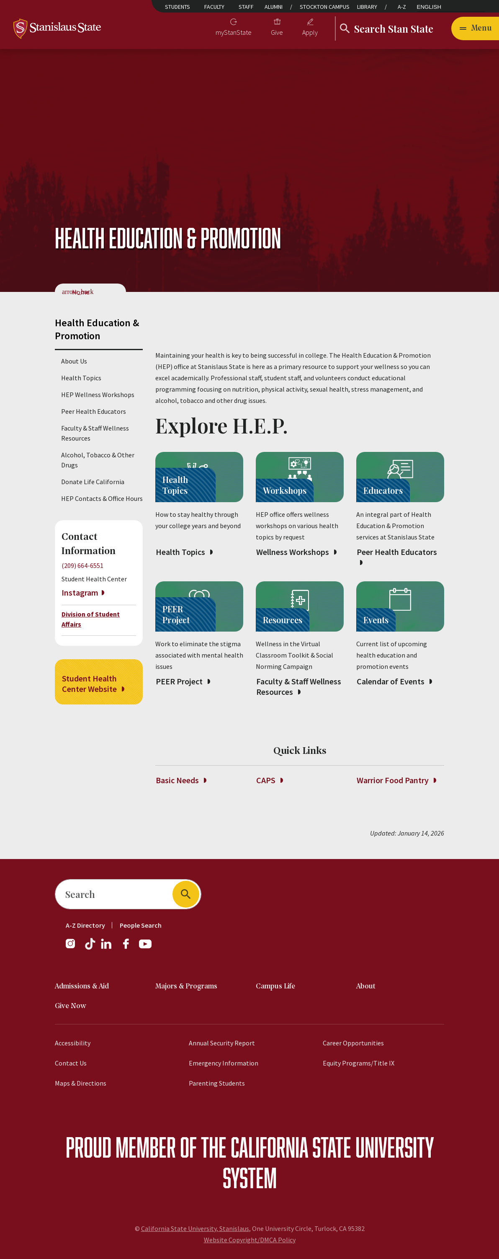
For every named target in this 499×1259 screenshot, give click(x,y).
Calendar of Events (394, 681)
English (429, 7)
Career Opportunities (353, 1043)
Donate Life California (92, 481)
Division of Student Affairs (91, 619)
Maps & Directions (80, 1083)
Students (177, 6)
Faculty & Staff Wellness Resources (95, 433)
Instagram (80, 592)
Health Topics (81, 378)
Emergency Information (223, 1063)
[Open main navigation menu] (475, 28)
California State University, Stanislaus (195, 1228)
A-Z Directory (85, 925)
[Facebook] (129, 948)
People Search (141, 925)
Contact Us (71, 1063)
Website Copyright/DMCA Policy (250, 1240)
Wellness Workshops (296, 552)
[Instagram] (74, 948)
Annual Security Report (222, 1043)
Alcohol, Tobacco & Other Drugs (97, 460)
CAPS (269, 780)
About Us (74, 361)
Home (81, 292)
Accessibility (72, 1043)
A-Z (402, 6)
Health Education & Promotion (97, 329)
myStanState (234, 32)
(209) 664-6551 (82, 565)
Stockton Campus (325, 6)
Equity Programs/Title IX (358, 1063)
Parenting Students (217, 1083)
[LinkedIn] (107, 948)
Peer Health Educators (93, 411)
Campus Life (275, 987)
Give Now (70, 1006)
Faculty (214, 6)
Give (277, 32)
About (366, 987)
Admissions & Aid (82, 987)
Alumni (274, 6)
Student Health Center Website (93, 683)
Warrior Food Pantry (396, 780)
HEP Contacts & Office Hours (102, 498)
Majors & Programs (186, 987)
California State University (332, 1147)
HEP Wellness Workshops (97, 394)
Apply (310, 32)
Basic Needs (181, 780)
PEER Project (183, 681)
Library (367, 6)
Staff (246, 6)
